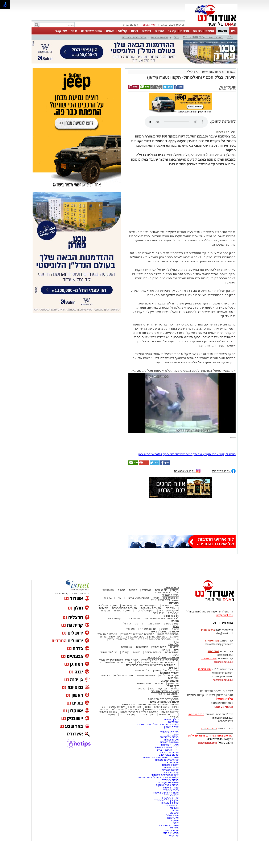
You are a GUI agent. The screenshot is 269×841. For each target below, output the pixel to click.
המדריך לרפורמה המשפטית (163, 699)
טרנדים (141, 688)
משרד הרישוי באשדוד (167, 825)
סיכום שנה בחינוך (158, 636)
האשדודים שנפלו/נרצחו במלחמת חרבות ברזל (150, 665)
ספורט (209, 31)
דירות (134, 31)
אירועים (174, 646)
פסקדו (175, 820)
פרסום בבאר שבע (169, 754)
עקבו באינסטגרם (187, 470)
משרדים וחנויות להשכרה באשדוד (161, 757)
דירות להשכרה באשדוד (166, 749)
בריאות (137, 652)
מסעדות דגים (128, 605)
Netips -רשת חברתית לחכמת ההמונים (158, 777)
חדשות (222, 31)
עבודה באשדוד (170, 787)
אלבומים (173, 644)
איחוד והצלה (172, 830)
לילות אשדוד (159, 646)
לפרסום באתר (130, 24)
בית (233, 31)
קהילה (172, 31)
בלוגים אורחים (141, 670)
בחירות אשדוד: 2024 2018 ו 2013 (203, 37)
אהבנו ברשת (162, 706)
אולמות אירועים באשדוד (165, 792)
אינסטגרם (126, 646)
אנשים (121, 589)
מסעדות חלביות (148, 605)
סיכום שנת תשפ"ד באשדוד (163, 657)
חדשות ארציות (159, 37)
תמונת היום (142, 646)
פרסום (175, 810)
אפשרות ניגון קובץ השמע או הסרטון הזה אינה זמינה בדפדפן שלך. (176, 122)
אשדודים (146, 589)
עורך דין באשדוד (170, 802)
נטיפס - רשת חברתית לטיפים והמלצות (158, 724)
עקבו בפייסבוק (224, 470)
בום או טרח (161, 589)
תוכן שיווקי (173, 683)
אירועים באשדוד (170, 762)
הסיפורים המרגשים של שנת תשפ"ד (155, 662)
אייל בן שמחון (171, 727)
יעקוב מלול (172, 815)
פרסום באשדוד (170, 780)
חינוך (74, 31)
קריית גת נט (172, 805)
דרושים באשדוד (170, 764)
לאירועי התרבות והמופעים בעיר (161, 618)
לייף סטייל (173, 686)
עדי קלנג (174, 835)
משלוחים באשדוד (169, 742)
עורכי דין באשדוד (169, 772)
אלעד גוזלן (173, 817)
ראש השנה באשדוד (155, 709)
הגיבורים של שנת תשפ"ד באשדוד (160, 660)
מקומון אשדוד (171, 739)
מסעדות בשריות (170, 605)
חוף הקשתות (222, 132)
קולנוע (122, 31)
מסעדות (174, 602)
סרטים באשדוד (167, 714)
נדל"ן (176, 37)
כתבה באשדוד (170, 790)
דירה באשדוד (171, 795)
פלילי (230, 37)
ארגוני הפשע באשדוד (134, 37)
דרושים (146, 31)
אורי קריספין (204, 669)
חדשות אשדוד (208, 72)
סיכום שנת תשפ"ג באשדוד (163, 631)
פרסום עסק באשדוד (167, 752)
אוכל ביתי (169, 608)
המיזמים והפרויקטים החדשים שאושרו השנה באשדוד (150, 704)
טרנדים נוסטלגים (123, 675)
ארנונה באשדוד (170, 769)
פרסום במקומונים (169, 737)
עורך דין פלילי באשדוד (166, 800)
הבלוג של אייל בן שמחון (166, 670)
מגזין (176, 626)
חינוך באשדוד (147, 714)
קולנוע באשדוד (112, 618)
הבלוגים (174, 667)
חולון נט (174, 807)
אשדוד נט (228, 72)
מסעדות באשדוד (170, 744)
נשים (176, 706)
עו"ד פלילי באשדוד (168, 797)
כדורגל (127, 623)
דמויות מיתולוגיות (146, 675)
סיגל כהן (174, 812)
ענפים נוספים (171, 623)
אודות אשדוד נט (91, 31)
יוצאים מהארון (162, 592)
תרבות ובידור (171, 615)
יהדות (148, 706)
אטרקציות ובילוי (158, 688)
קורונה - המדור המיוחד (165, 691)
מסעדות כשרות (122, 610)
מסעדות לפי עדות (144, 610)
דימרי (176, 822)
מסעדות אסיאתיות (151, 608)
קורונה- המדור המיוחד (166, 693)
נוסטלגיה (131, 628)
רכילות (197, 31)
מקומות (133, 589)
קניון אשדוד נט (127, 714)
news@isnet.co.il (223, 679)
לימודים (158, 683)
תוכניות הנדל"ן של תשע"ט (126, 709)
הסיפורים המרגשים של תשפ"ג (137, 634)
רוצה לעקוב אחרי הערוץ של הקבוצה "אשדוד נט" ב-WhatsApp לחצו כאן (187, 454)
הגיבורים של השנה (168, 634)
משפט (110, 31)
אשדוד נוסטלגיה (169, 672)
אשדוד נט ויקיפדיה (168, 782)
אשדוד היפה (171, 652)
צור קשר (61, 31)
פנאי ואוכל (135, 706)
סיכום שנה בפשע (135, 636)
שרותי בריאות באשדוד (167, 759)
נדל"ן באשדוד (171, 719)
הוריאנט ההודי (171, 833)
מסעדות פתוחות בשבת (124, 608)
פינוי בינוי (174, 827)
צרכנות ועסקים (170, 680)
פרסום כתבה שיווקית (167, 785)
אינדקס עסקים (117, 706)
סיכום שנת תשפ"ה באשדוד (163, 701)
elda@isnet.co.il (223, 662)
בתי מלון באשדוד (169, 732)
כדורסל (139, 623)
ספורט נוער (153, 623)
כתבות (175, 628)
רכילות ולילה (171, 587)
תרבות (184, 31)
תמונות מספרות (148, 628)
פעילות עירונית (153, 652)
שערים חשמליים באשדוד (165, 775)
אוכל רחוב (158, 613)
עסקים (159, 31)
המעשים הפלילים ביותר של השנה (139, 711)
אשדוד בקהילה (170, 649)
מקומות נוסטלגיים (168, 675)
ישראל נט (173, 722)
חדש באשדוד (144, 683)
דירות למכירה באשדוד (166, 747)
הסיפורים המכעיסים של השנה (154, 639)
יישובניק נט (172, 734)
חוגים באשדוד (132, 618)
